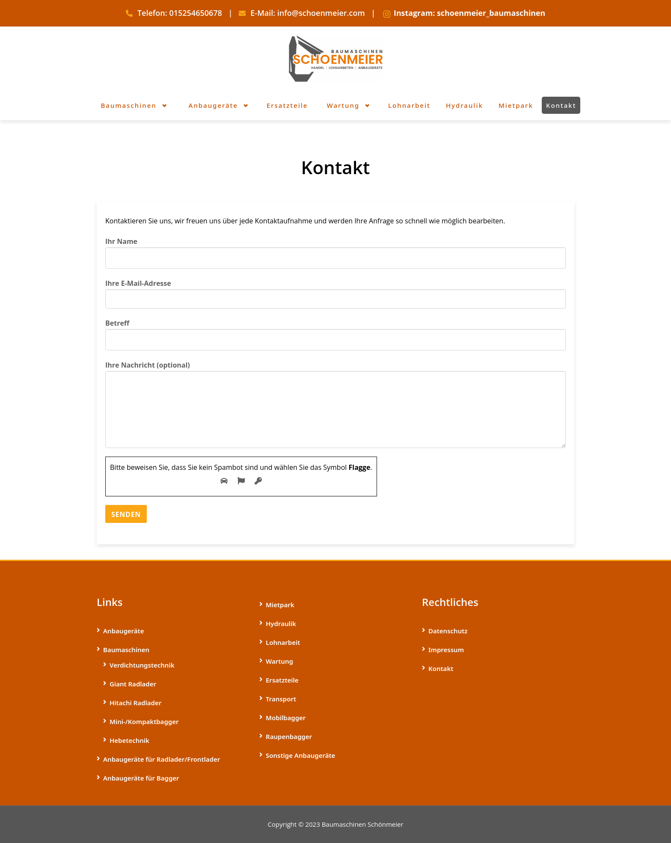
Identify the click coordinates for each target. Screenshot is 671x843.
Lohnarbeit (283, 642)
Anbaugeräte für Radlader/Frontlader (161, 759)
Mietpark (280, 604)
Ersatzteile (282, 680)
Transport (281, 699)
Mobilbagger (286, 717)
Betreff (335, 334)
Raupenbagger (289, 736)
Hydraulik (281, 623)
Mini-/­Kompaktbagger (144, 721)
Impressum (446, 649)
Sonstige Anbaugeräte (300, 755)
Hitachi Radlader (135, 702)
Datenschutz (448, 630)
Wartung (279, 661)
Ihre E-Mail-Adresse (335, 294)
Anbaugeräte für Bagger (141, 778)
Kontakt (440, 668)
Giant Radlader (133, 684)
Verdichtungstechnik (142, 665)
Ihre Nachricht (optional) (335, 404)
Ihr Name (335, 253)
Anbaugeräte (123, 630)
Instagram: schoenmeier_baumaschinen (469, 13)
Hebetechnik (129, 740)
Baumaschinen (126, 649)
